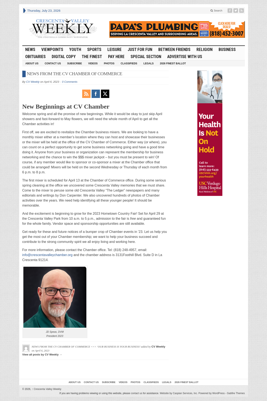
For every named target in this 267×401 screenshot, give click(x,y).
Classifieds (129, 63)
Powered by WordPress (211, 393)
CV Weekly (32, 81)
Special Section (146, 56)
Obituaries (35, 56)
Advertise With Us (184, 56)
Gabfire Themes (236, 393)
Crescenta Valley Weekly (46, 389)
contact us (136, 393)
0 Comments (69, 81)
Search (216, 10)
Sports (94, 49)
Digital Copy (64, 56)
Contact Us (53, 63)
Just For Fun (140, 49)
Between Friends (174, 49)
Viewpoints (52, 49)
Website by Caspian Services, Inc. (179, 393)
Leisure (114, 49)
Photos (109, 63)
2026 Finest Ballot (173, 63)
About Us (32, 63)
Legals (149, 63)
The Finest (92, 56)
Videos (93, 63)
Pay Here (116, 56)
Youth (75, 49)
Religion (204, 49)
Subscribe (74, 63)
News (30, 49)
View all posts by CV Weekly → (42, 354)
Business (227, 49)
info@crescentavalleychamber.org (47, 255)
